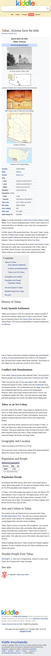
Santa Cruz (19, 175)
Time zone (5, 202)
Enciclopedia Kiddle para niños (11, 653)
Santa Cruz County (15, 88)
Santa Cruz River (33, 240)
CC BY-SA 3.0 (22, 645)
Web (12, 14)
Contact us (32, 651)
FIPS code (5, 211)
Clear (43, 8)
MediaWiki (33, 649)
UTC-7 (18, 202)
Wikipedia (5, 649)
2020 (12, 193)
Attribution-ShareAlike (40, 619)
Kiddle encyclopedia (20, 616)
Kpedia (31, 14)
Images (18, 14)
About (18, 651)
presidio (43, 314)
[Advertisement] (25, 22)
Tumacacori (36, 378)
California (6, 324)
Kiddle (4, 651)
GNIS (3, 214)
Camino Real (27, 319)
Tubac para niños (22, 574)
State (3, 172)
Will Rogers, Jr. (7, 559)
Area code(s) (6, 208)
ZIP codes (5, 205)
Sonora (19, 378)
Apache (14, 375)
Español (38, 14)
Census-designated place (19, 45)
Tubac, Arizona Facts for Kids (12, 624)
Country (4, 169)
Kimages (24, 14)
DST (28, 202)
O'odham (11, 235)
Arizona (34, 88)
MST (22, 202)
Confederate (39, 385)
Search (47, 8)
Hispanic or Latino (29, 488)
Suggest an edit (25, 631)
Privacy (24, 651)
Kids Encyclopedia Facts (9, 33)
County (4, 175)
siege (30, 382)
